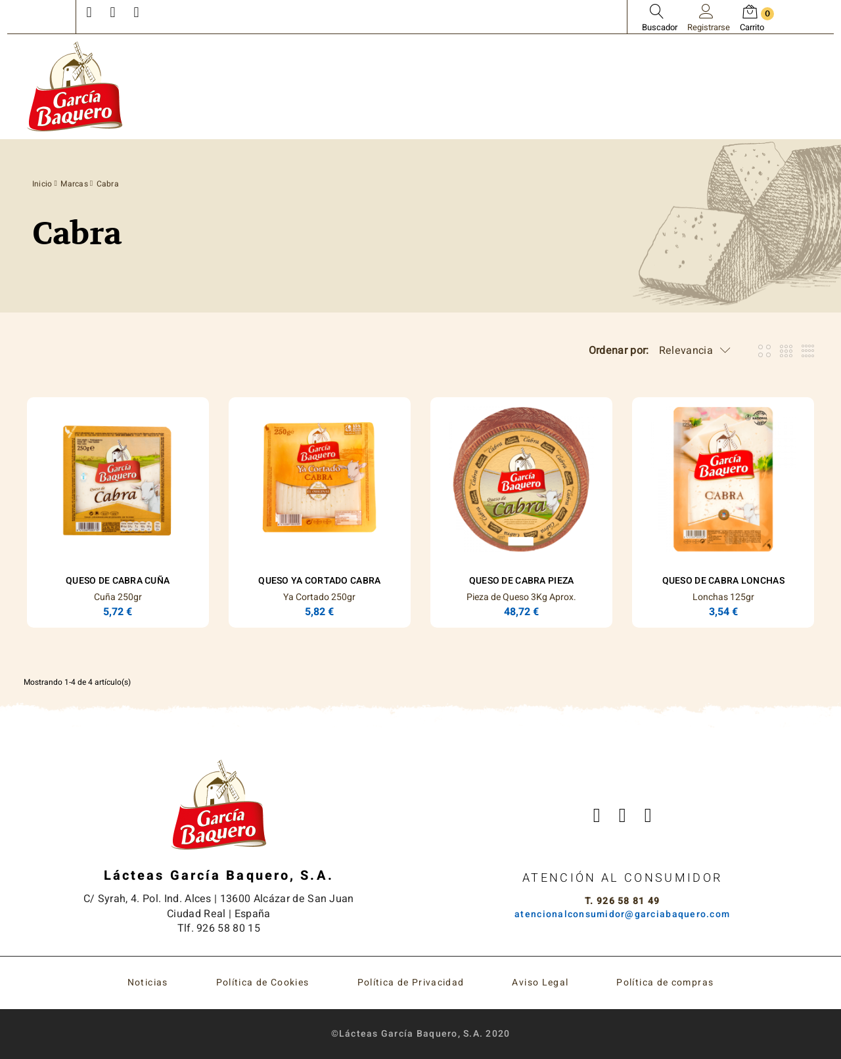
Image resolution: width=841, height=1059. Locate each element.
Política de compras (665, 982)
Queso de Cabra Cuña (118, 581)
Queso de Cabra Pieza (521, 581)
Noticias (147, 982)
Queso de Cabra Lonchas (723, 581)
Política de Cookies (262, 982)
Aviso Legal (540, 982)
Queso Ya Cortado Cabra (319, 581)
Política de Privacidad (411, 982)
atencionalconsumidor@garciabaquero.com (622, 914)
